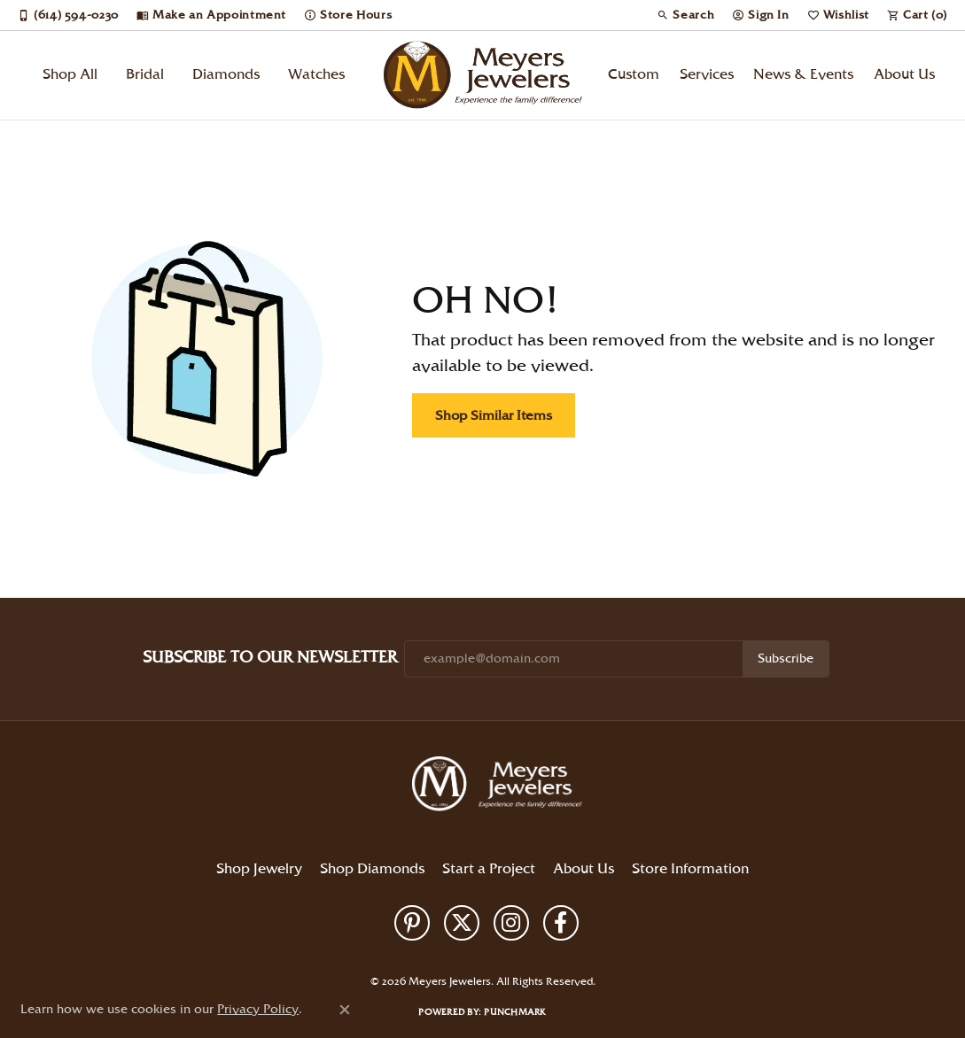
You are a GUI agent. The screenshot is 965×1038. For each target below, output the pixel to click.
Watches (316, 74)
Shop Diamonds (372, 869)
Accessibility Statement (607, 952)
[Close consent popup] (344, 1009)
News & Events (803, 74)
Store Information (690, 869)
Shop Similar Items (493, 415)
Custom (633, 74)
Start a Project (488, 869)
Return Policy (335, 952)
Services (707, 74)
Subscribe (785, 659)
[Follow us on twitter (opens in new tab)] (461, 923)
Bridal (145, 74)
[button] (685, 15)
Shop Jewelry (259, 869)
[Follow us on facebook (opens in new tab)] (561, 923)
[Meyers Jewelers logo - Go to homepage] (482, 75)
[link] (68, 15)
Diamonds (226, 74)
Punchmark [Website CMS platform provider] (515, 1012)
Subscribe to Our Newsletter (270, 657)
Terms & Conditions (499, 952)
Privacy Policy (410, 952)
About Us (904, 74)
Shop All (70, 74)
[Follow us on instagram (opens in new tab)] (511, 923)
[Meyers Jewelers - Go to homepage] (500, 786)
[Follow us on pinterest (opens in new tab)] (412, 923)
